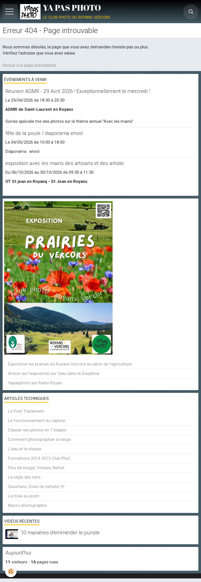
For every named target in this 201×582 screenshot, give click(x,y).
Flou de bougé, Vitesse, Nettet (36, 467)
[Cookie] (11, 571)
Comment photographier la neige (39, 439)
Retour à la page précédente (29, 65)
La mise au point (23, 495)
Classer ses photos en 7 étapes (37, 429)
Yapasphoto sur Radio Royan (35, 382)
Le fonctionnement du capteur (37, 420)
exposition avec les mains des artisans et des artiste (64, 163)
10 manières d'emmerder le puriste (60, 533)
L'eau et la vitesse (24, 448)
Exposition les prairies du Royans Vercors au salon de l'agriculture (70, 364)
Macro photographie (27, 505)
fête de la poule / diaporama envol (44, 133)
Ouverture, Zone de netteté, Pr (36, 486)
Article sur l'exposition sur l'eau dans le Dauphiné (53, 373)
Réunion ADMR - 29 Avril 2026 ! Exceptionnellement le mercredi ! (77, 91)
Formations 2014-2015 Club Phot (39, 458)
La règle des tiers (24, 477)
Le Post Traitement (26, 411)
